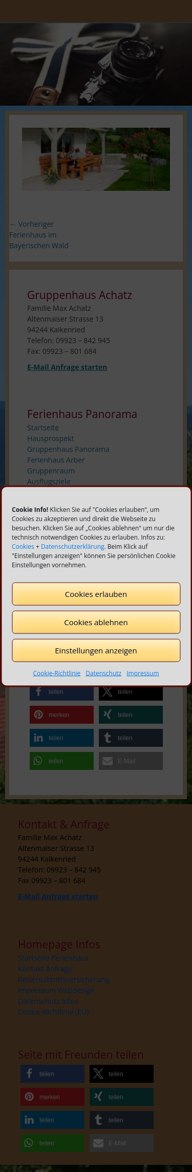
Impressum (142, 672)
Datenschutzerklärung (72, 546)
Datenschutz (103, 672)
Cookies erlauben (96, 594)
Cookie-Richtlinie (56, 672)
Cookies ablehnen (95, 622)
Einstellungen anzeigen (96, 650)
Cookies (23, 546)
